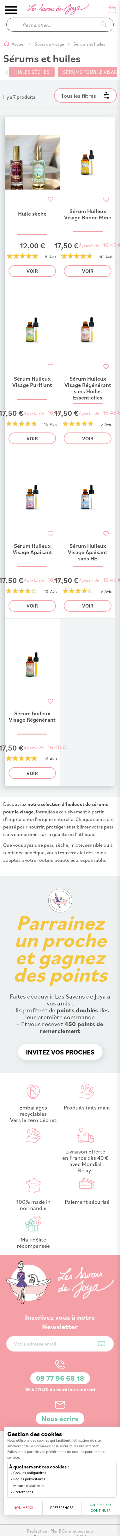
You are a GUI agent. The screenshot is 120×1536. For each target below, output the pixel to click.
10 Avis (50, 591)
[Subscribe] (101, 1343)
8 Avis (51, 256)
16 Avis (50, 424)
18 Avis (106, 256)
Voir (32, 271)
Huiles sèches (32, 72)
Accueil (19, 44)
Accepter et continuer (100, 1507)
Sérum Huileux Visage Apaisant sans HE (87, 552)
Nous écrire (60, 1418)
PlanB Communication (72, 1530)
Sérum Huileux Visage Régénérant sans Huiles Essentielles (87, 388)
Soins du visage (50, 44)
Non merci (23, 1507)
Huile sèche (32, 213)
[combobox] (60, 25)
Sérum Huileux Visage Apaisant (32, 548)
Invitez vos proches (60, 1052)
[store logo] (54, 10)
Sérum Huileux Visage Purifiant (32, 381)
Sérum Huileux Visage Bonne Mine (87, 214)
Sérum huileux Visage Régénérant (32, 716)
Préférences (62, 1507)
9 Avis (106, 591)
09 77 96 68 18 (60, 1378)
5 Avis (106, 424)
